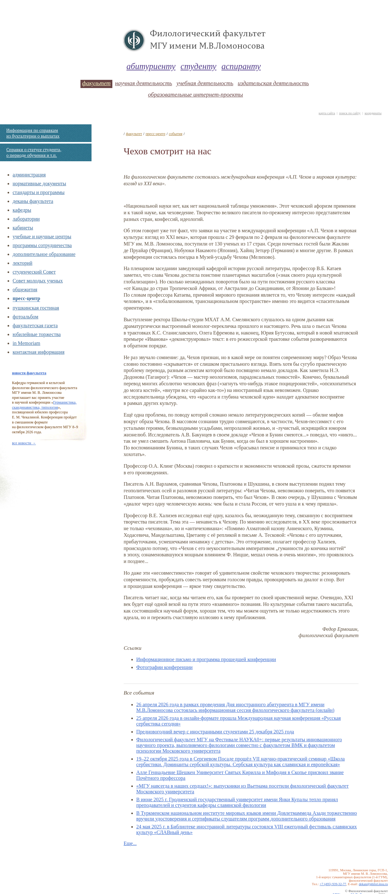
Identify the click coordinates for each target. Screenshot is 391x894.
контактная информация (38, 352)
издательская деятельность (273, 83)
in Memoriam (26, 343)
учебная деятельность (204, 83)
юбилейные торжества (37, 334)
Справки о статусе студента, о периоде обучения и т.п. (33, 152)
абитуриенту (151, 66)
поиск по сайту (349, 113)
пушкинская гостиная (36, 308)
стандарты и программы (39, 192)
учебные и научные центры (42, 236)
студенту (198, 66)
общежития (25, 289)
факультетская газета (35, 325)
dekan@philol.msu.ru (373, 884)
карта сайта (327, 113)
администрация (29, 174)
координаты (373, 113)
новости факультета (29, 373)
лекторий (23, 263)
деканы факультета (33, 201)
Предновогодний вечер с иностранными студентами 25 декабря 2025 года (215, 731)
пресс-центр (26, 298)
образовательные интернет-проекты (195, 94)
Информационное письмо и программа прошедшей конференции (206, 659)
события (175, 134)
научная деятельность (143, 83)
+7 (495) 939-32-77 (333, 884)
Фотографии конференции (164, 667)
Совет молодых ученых (38, 280)
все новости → (24, 443)
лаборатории (26, 219)
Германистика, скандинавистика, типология (44, 405)
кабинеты (23, 227)
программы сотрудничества (42, 245)
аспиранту (241, 66)
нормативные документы (39, 183)
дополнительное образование (44, 254)
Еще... (130, 843)
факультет (96, 83)
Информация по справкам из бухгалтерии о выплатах (32, 133)
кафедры (22, 210)
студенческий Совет (34, 272)
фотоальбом (25, 316)
